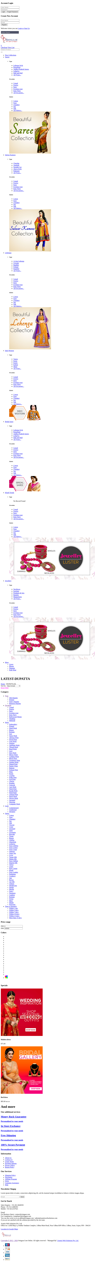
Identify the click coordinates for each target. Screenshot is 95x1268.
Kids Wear (12, 670)
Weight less (13, 885)
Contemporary (14, 808)
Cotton (15, 101)
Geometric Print (14, 760)
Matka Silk (13, 859)
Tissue (11, 836)
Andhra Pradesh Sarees (21, 69)
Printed (11, 700)
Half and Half (18, 73)
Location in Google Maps (9, 1229)
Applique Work (14, 745)
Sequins (12, 743)
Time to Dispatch (11, 906)
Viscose (11, 825)
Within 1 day (13, 908)
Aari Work (12, 787)
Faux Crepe (13, 849)
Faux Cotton (13, 848)
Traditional (13, 810)
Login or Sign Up (24, 28)
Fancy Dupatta (14, 702)
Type (6, 696)
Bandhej (16, 265)
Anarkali (16, 165)
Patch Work (13, 796)
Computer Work (14, 804)
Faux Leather (13, 872)
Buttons (11, 768)
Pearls (11, 774)
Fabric (7, 813)
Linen (11, 866)
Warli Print (13, 789)
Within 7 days (13, 912)
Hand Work (13, 728)
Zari (10, 734)
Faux (15, 103)
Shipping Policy (10, 1175)
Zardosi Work (13, 762)
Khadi (11, 870)
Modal (11, 903)
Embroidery (13, 724)
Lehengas (8, 253)
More (7, 662)
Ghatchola (12, 842)
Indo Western (9, 351)
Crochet (12, 775)
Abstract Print (13, 738)
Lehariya (16, 71)
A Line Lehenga (18, 261)
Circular (16, 263)
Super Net (12, 853)
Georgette (12, 832)
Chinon (11, 884)
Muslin (11, 889)
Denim (11, 887)
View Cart (11, 47)
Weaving (12, 802)
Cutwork (12, 785)
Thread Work (13, 747)
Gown (11, 664)
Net (14, 107)
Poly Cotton (13, 868)
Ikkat (11, 901)
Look (7, 806)
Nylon (11, 899)
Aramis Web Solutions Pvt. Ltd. (68, 1240)
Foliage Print (13, 770)
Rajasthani (16, 67)
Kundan (12, 783)
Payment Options (11, 1163)
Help (6, 1185)
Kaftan (15, 365)
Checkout (4, 47)
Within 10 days (14, 914)
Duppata (12, 668)
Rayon (11, 880)
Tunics (15, 359)
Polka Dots (13, 777)
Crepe (11, 827)
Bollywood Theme (15, 717)
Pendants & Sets (18, 593)
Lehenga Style (18, 65)
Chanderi (16, 105)
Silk (14, 108)
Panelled (16, 269)
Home (3, 684)
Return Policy (9, 1167)
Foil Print (12, 779)
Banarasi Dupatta (15, 703)
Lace (10, 751)
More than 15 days (15, 918)
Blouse (11, 666)
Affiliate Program (11, 1179)
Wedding (12, 719)
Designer (12, 812)
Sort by (3, 686)
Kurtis (15, 363)
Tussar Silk (13, 857)
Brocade (12, 834)
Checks (11, 781)
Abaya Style (17, 169)
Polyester (12, 904)
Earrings (16, 591)
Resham (12, 732)
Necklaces (16, 589)
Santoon (12, 851)
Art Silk (12, 882)
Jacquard (12, 800)
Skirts (15, 367)
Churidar (16, 163)
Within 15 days (14, 916)
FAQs (7, 1181)
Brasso (11, 730)
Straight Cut (17, 167)
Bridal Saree (9, 422)
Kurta (15, 361)
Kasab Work (13, 791)
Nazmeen (12, 893)
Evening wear (18, 89)
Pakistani (16, 171)
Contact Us (9, 1160)
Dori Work (12, 753)
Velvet (11, 865)
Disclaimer (8, 1177)
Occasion (8, 705)
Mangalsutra (17, 597)
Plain (11, 772)
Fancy (11, 891)
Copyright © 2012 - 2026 (9, 1240)
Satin (11, 830)
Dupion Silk (13, 863)
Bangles (16, 595)
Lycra (11, 855)
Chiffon (11, 840)
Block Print (13, 758)
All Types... (17, 75)
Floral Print (13, 739)
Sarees (7, 57)
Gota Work (13, 741)
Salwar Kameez (10, 155)
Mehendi (12, 720)
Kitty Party (17, 91)
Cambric (12, 895)
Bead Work (13, 749)
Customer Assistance (12, 1183)
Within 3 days (13, 910)
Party (15, 87)
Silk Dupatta (13, 698)
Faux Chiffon (13, 846)
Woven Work (13, 798)
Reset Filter (5, 688)
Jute (10, 878)
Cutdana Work (14, 757)
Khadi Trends (9, 493)
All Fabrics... (17, 110)
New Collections (10, 55)
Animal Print (13, 794)
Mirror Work (13, 755)
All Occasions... (18, 93)
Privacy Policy (10, 1165)
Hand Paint (13, 793)
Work (7, 722)
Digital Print (13, 764)
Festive (15, 85)
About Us (8, 1158)
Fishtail (15, 267)
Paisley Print (13, 766)
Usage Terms (9, 1161)
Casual (15, 83)
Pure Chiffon (13, 861)
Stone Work (13, 736)
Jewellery (8, 581)
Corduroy (12, 876)
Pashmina (12, 874)
